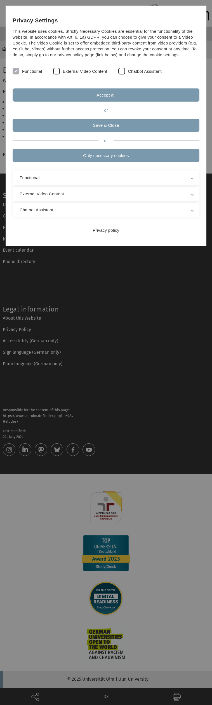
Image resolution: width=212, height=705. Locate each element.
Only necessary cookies (106, 155)
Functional (32, 71)
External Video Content (85, 71)
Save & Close (106, 125)
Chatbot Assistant (145, 71)
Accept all (105, 95)
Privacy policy (106, 230)
